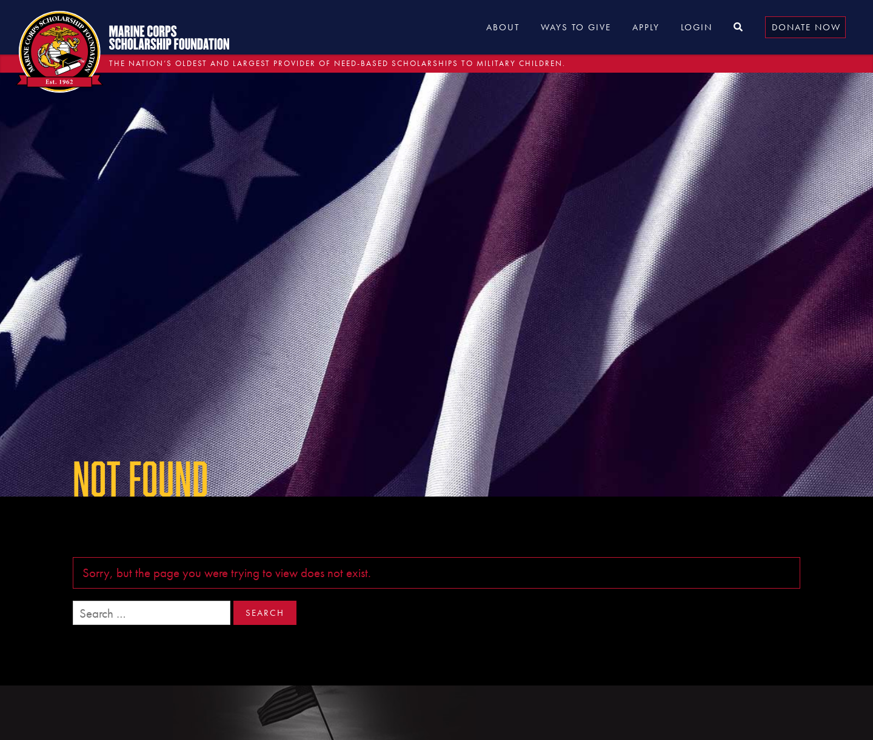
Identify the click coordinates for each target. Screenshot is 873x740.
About (503, 27)
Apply (646, 27)
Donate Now (806, 27)
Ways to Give (576, 27)
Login (696, 27)
